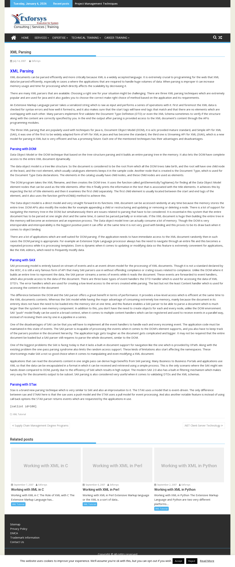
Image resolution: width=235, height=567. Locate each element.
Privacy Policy (18, 528)
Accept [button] (178, 561)
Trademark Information (24, 537)
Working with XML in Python (189, 465)
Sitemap (15, 524)
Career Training (115, 37)
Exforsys (34, 61)
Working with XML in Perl (117, 465)
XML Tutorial (19, 413)
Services (41, 37)
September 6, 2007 (94, 484)
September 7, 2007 (22, 484)
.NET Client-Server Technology (202, 425)
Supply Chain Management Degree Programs (41, 425)
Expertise (59, 37)
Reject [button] (191, 561)
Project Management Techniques (96, 3)
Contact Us (17, 541)
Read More (207, 561)
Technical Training (85, 37)
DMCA (14, 532)
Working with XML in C (46, 465)
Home (25, 37)
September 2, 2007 (165, 484)
